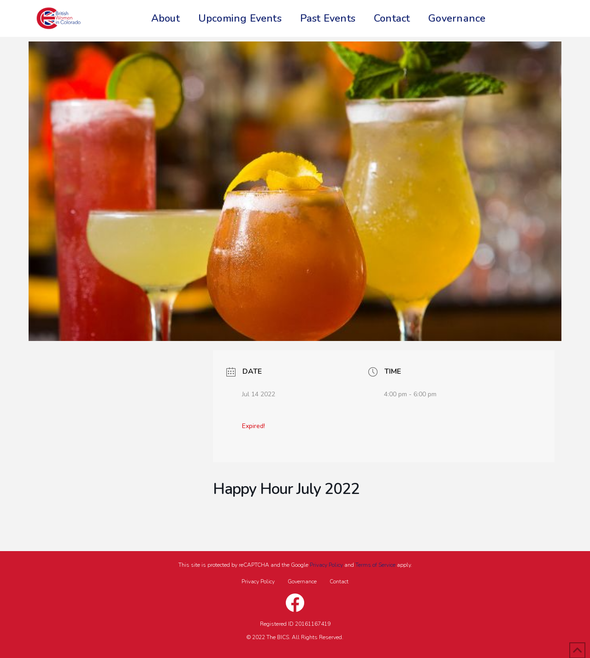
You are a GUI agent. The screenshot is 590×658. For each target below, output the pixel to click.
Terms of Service (375, 565)
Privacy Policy (326, 565)
